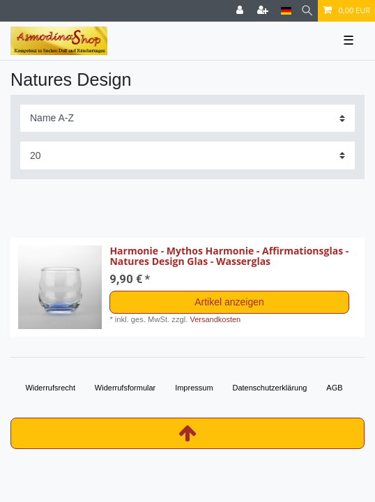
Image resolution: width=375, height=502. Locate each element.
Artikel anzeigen (229, 301)
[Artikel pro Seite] (187, 155)
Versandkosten (215, 319)
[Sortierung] (187, 118)
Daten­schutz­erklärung (269, 387)
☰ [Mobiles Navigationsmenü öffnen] (348, 40)
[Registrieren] (264, 11)
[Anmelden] (241, 11)
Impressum (194, 387)
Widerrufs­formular (125, 387)
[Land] (286, 11)
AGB (334, 387)
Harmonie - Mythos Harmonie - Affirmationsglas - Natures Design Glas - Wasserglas (229, 256)
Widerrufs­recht (50, 387)
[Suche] (307, 11)
